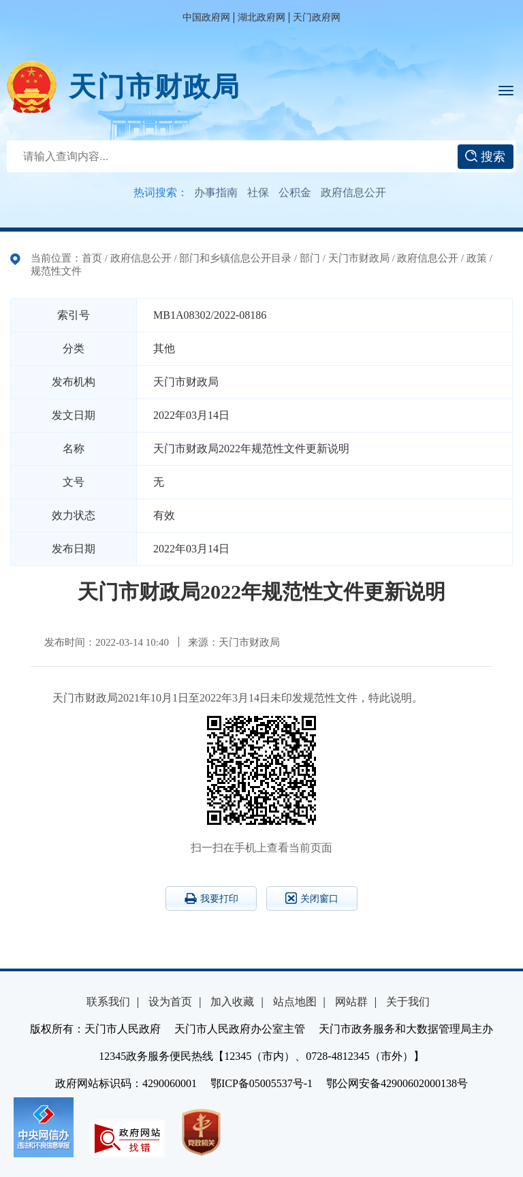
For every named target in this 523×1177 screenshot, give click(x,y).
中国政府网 (206, 17)
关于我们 (408, 1001)
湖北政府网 (261, 17)
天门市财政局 (154, 87)
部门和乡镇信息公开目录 (235, 258)
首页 (92, 258)
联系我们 (108, 1001)
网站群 (351, 1001)
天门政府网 (316, 17)
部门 (310, 258)
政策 (476, 258)
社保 (258, 192)
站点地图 (295, 1001)
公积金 (295, 192)
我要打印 (211, 898)
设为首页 (170, 1001)
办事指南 (216, 192)
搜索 (485, 156)
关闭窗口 (311, 898)
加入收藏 (232, 1001)
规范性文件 (56, 271)
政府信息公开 (353, 192)
